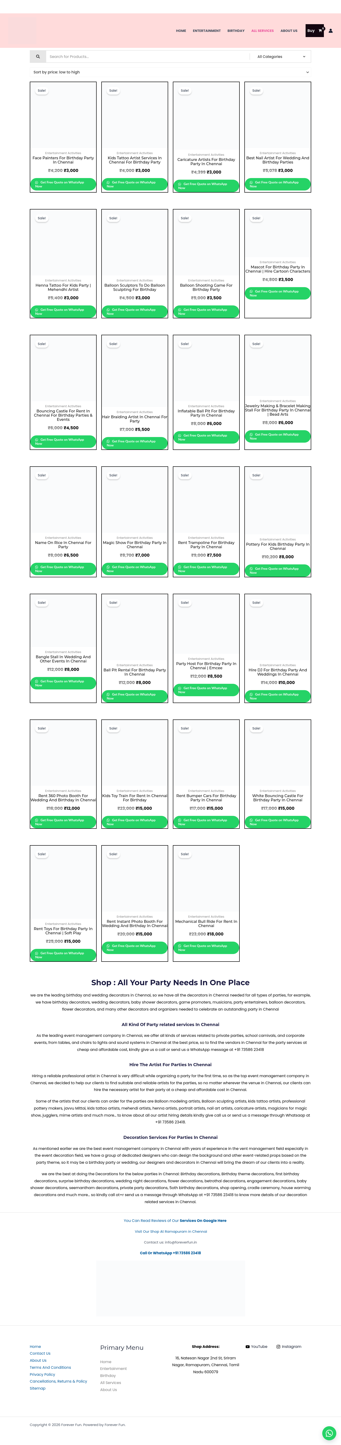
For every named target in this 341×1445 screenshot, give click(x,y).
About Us (288, 30)
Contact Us (40, 1353)
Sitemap (37, 1388)
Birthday (236, 30)
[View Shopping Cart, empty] (315, 30)
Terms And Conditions (50, 1367)
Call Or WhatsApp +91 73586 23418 (170, 1253)
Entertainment (207, 30)
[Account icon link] (331, 31)
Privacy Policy (42, 1374)
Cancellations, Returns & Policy (58, 1381)
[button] (329, 1433)
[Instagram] (289, 1347)
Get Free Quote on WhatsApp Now (59, 184)
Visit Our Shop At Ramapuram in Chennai (171, 1231)
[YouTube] (256, 1347)
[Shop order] (170, 72)
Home (181, 30)
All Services (262, 30)
